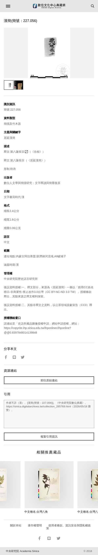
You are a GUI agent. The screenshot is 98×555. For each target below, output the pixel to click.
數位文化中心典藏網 (49, 6)
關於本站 (15, 525)
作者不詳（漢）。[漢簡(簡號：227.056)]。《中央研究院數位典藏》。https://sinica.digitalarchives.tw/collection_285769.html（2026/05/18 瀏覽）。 (49, 414)
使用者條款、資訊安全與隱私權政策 (68, 527)
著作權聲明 (35, 525)
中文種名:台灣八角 (36, 511)
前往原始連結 (49, 380)
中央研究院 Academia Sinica (22, 551)
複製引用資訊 (49, 436)
